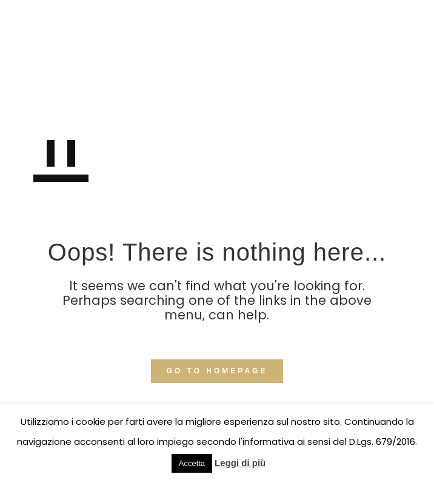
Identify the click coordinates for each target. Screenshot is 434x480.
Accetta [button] (192, 463)
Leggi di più (240, 463)
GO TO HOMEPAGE (217, 371)
